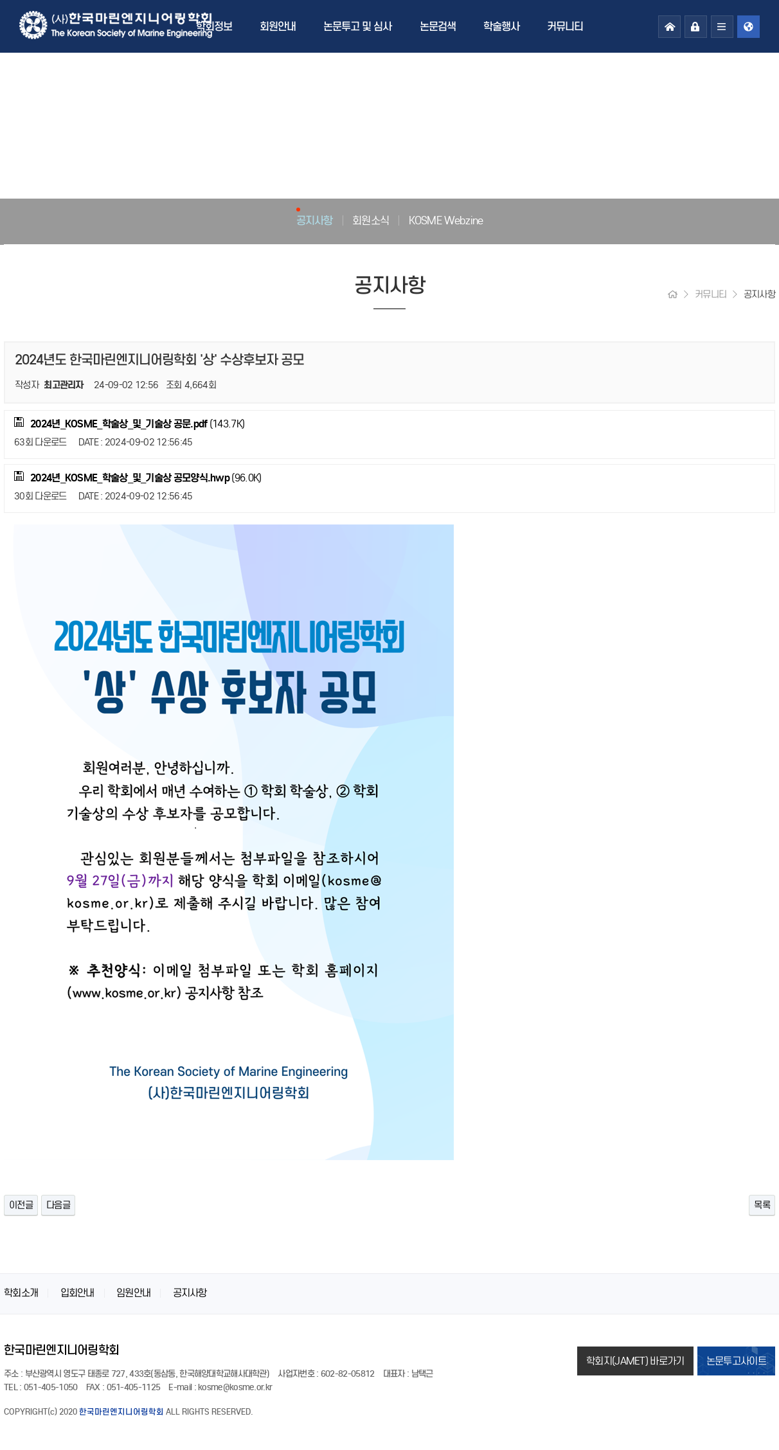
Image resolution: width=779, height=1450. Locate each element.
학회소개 (21, 1293)
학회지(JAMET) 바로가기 (635, 1361)
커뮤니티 (565, 26)
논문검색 (438, 26)
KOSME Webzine (446, 220)
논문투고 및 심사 (357, 26)
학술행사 (501, 26)
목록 (762, 1205)
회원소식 (370, 220)
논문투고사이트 (736, 1361)
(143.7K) (129, 423)
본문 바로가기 (0, 0)
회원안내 (278, 26)
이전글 (21, 1205)
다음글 (58, 1205)
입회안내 (77, 1293)
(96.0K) (137, 477)
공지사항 (314, 220)
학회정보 (214, 26)
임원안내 (133, 1293)
